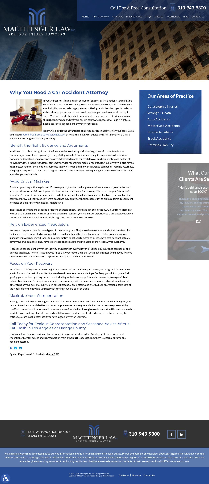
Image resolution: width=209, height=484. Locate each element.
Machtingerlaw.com (16, 453)
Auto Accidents (161, 119)
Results (159, 16)
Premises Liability (163, 145)
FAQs (148, 16)
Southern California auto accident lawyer (43, 134)
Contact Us (198, 16)
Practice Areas (134, 16)
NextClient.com (108, 476)
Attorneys (117, 16)
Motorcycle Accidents (166, 125)
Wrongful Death (162, 113)
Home (85, 16)
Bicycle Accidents (163, 132)
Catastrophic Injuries (165, 106)
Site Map (136, 475)
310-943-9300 (191, 7)
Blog (185, 16)
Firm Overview (100, 16)
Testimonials (173, 16)
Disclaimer (124, 475)
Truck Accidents (162, 138)
